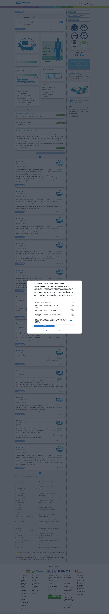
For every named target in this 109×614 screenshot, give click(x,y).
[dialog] (54, 307)
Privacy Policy (62, 330)
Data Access (54, 330)
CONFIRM (44, 325)
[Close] (78, 283)
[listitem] (54, 302)
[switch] (72, 305)
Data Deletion (47, 330)
